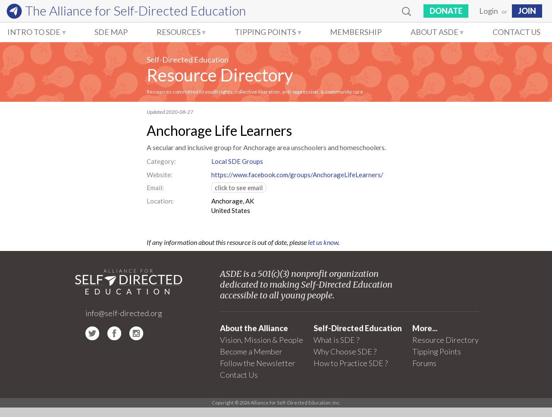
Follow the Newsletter (257, 363)
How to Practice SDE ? (351, 363)
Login (488, 11)
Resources (179, 32)
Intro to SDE (33, 32)
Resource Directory (220, 75)
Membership (356, 32)
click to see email (239, 187)
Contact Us (516, 32)
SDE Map (111, 32)
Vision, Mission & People (261, 340)
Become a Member (251, 351)
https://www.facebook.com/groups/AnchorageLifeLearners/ (297, 175)
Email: (155, 187)
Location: (160, 201)
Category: (161, 161)
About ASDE (434, 32)
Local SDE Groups (237, 161)
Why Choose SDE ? (345, 351)
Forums (424, 363)
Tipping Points (265, 32)
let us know (323, 242)
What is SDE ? (336, 340)
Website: (159, 175)
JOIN (527, 11)
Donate (446, 11)
